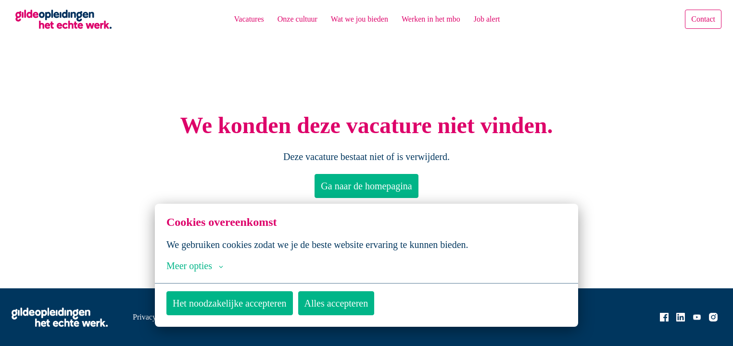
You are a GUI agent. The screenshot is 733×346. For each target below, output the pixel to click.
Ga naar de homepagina (367, 186)
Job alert (500, 19)
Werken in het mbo (437, 19)
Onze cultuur (289, 19)
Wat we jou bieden (358, 19)
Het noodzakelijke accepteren (239, 303)
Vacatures (235, 19)
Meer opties (198, 266)
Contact (700, 19)
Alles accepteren (361, 303)
